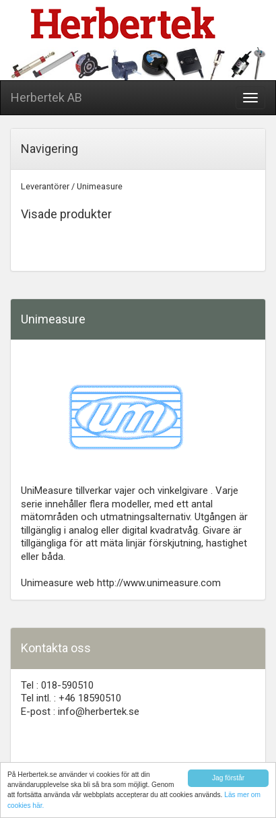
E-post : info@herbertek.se (80, 711)
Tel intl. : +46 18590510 (71, 698)
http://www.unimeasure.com (159, 583)
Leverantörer (45, 186)
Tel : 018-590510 (57, 685)
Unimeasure (100, 186)
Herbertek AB (46, 97)
